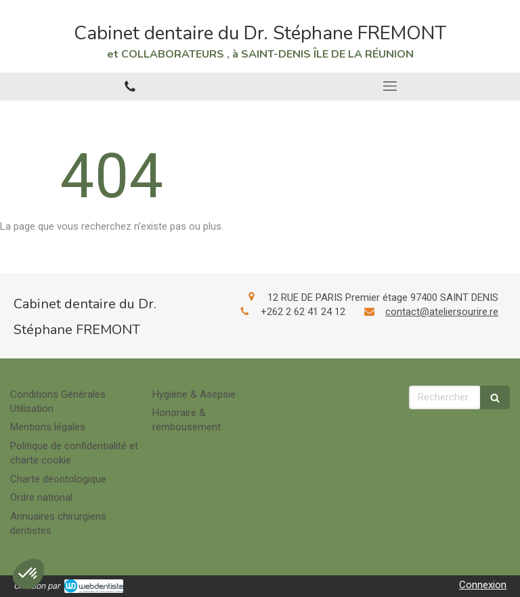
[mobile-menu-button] (390, 86)
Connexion (482, 585)
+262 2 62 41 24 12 (303, 312)
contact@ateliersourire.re (441, 312)
